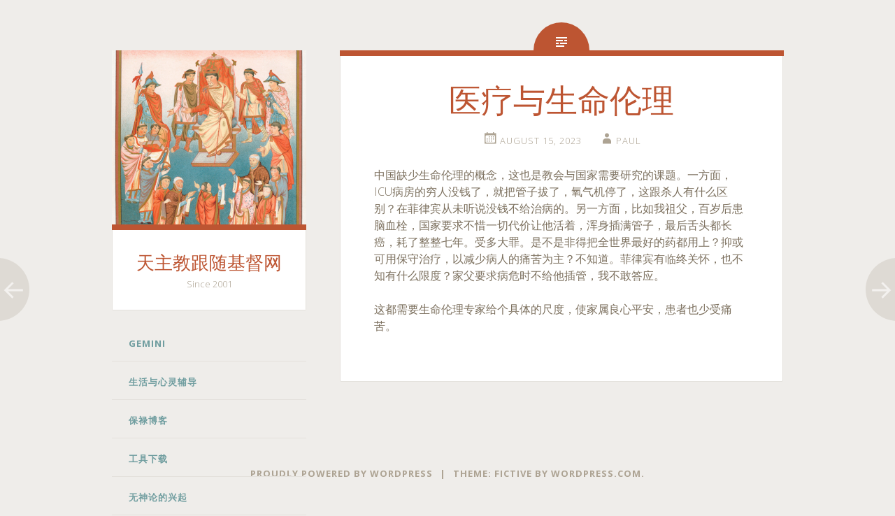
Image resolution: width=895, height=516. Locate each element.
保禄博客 (148, 420)
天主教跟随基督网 (209, 263)
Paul (628, 140)
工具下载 (148, 458)
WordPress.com (596, 473)
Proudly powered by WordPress (341, 473)
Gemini (147, 343)
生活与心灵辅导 (163, 381)
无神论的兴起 (158, 497)
